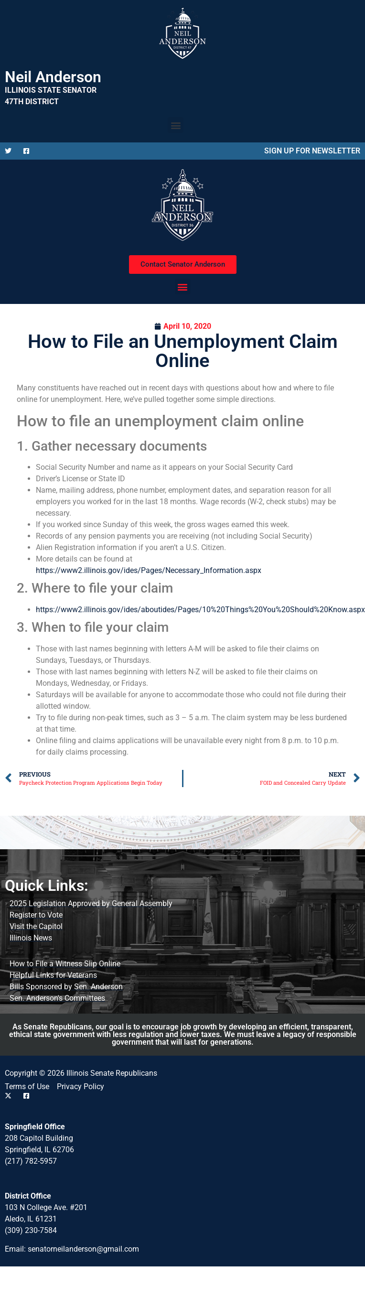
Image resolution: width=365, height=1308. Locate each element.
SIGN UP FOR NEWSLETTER (312, 150)
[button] (175, 125)
